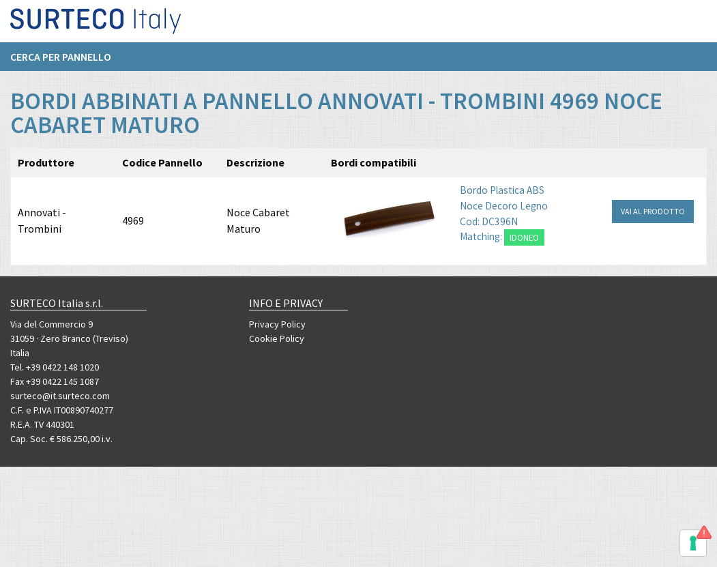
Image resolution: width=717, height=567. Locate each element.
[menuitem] (67, 62)
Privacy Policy (277, 324)
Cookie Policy (276, 338)
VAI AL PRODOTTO (653, 211)
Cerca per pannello (60, 62)
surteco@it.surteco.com (60, 396)
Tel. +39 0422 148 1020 (54, 367)
